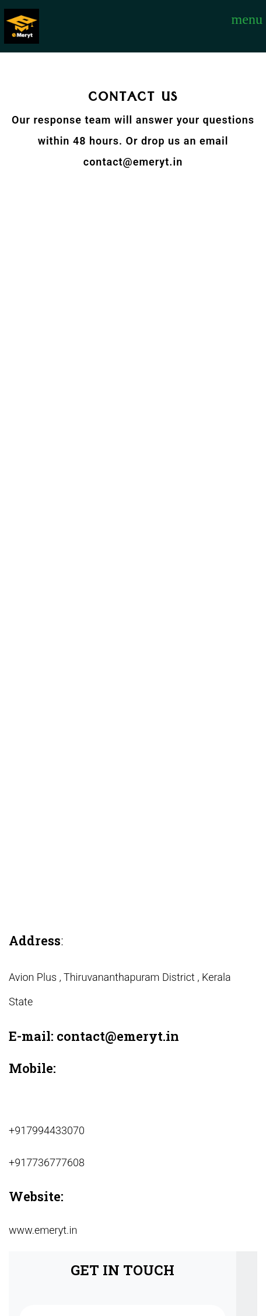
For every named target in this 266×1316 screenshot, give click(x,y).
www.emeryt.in (43, 1230)
